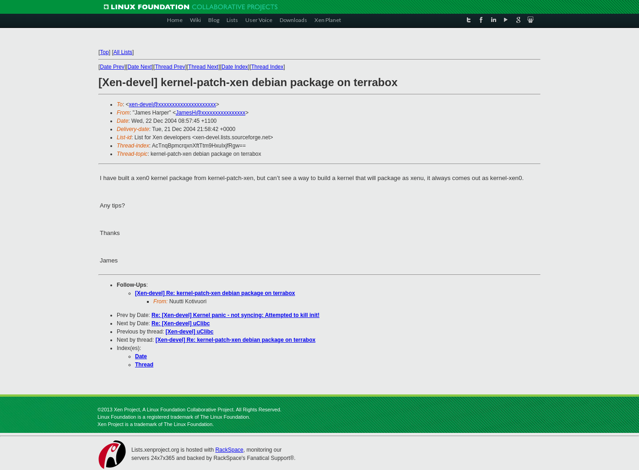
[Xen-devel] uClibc (190, 331)
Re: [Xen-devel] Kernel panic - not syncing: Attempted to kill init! (236, 315)
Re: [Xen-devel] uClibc (181, 323)
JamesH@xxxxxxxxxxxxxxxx (210, 112)
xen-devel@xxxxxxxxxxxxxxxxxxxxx (172, 104)
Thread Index (267, 67)
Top (104, 52)
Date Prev (112, 67)
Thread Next (203, 67)
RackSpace (229, 450)
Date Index (235, 67)
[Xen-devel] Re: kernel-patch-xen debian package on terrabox (215, 293)
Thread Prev (170, 67)
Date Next (139, 67)
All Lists (123, 52)
